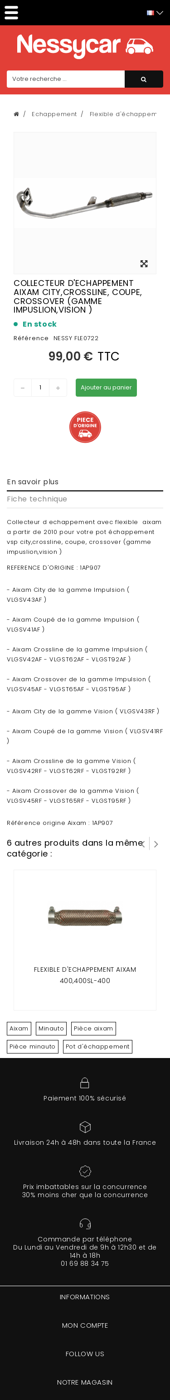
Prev (143, 843)
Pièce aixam (93, 1028)
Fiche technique (37, 499)
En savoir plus (32, 482)
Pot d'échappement (98, 1046)
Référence (31, 338)
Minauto (51, 1028)
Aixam (19, 1028)
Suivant (156, 843)
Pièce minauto (33, 1046)
